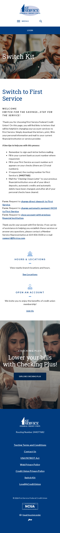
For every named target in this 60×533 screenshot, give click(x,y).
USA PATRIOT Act (30, 458)
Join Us (30, 310)
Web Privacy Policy (30, 464)
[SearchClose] (41, 21)
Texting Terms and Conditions (30, 445)
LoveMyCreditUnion (30, 484)
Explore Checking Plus (30, 376)
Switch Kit (30, 477)
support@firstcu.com (13, 238)
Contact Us (30, 451)
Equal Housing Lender (32, 515)
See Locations (30, 274)
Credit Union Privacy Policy (30, 471)
